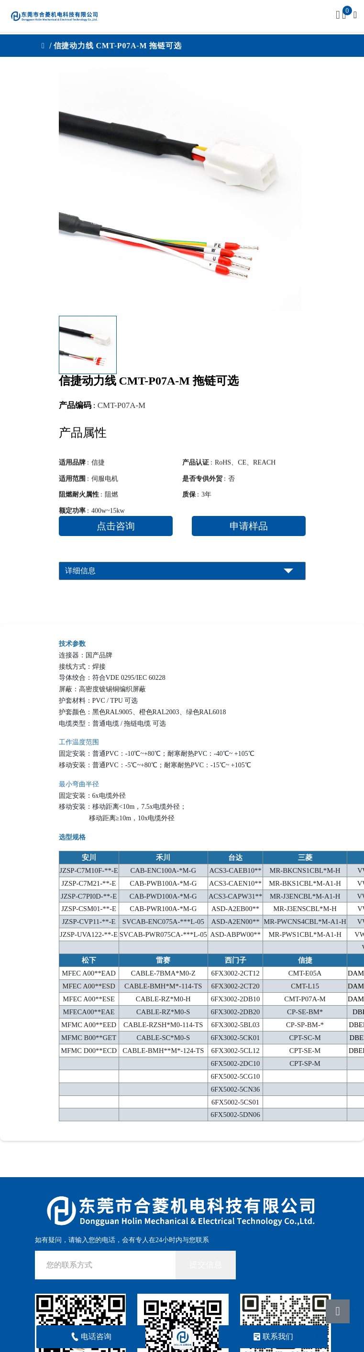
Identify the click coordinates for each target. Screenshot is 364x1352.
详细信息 (80, 571)
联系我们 (273, 1336)
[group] (180, 189)
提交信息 (205, 1264)
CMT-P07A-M (121, 405)
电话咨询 (91, 1336)
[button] (291, 344)
